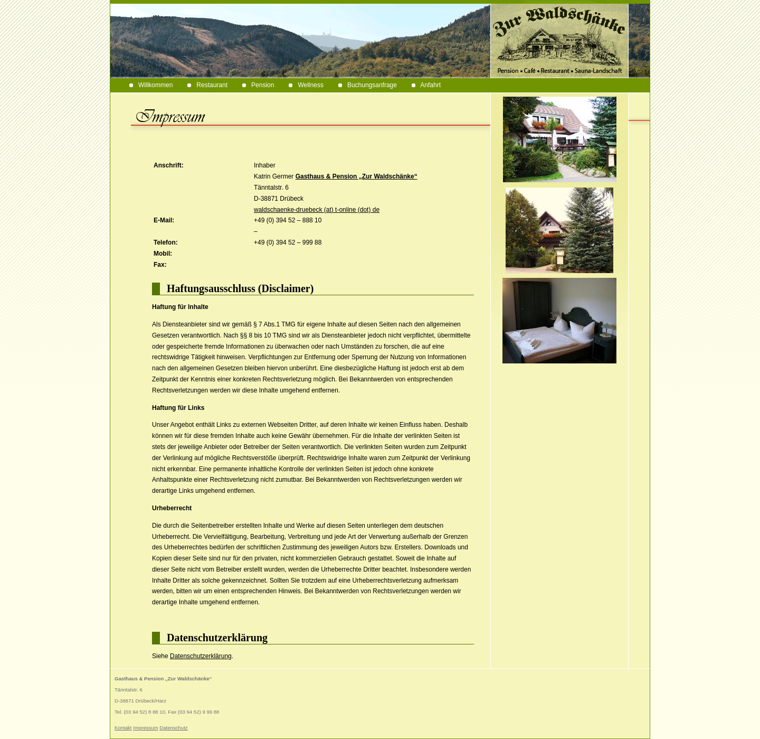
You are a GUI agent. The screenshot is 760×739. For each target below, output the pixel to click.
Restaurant (207, 85)
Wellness (306, 85)
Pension (258, 85)
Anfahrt (426, 85)
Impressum (145, 728)
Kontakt (123, 728)
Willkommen (151, 85)
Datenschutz (173, 728)
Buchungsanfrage (367, 85)
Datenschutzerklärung (201, 656)
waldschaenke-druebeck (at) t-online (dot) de (316, 209)
